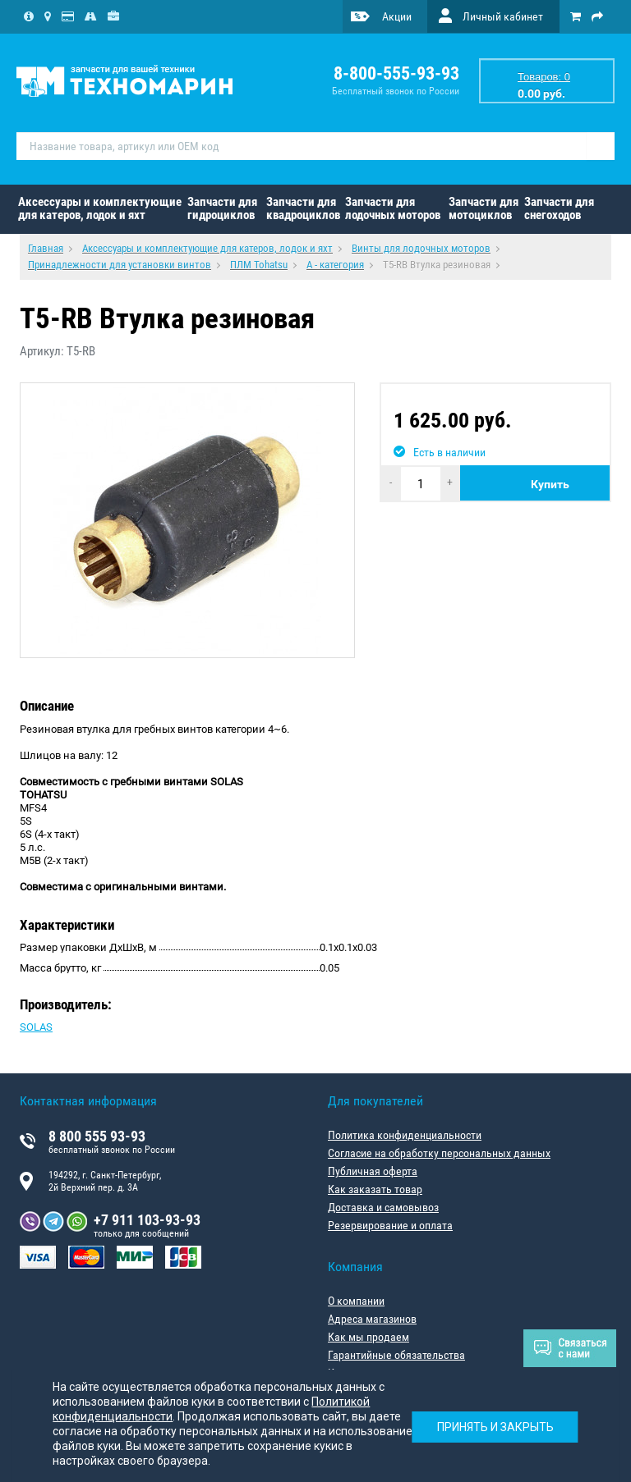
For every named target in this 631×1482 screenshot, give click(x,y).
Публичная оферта (372, 1171)
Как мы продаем (368, 1336)
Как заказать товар (375, 1189)
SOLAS (36, 1027)
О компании (356, 1300)
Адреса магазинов (372, 1318)
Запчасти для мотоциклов (483, 208)
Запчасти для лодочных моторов (392, 208)
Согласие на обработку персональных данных (439, 1153)
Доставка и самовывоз (383, 1207)
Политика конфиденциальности (404, 1135)
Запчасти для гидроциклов (222, 208)
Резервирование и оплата (390, 1225)
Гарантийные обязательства (396, 1355)
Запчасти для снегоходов (559, 208)
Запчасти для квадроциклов (303, 208)
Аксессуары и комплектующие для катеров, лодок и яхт (100, 208)
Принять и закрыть (494, 1426)
